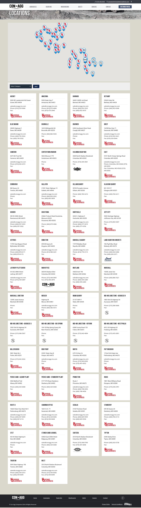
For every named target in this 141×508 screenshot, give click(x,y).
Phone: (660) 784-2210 (80, 194)
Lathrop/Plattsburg (17, 268)
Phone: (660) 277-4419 (80, 224)
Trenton (13, 461)
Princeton (76, 378)
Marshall (107, 268)
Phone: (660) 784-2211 (111, 194)
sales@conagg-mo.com (18, 106)
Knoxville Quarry (79, 240)
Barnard (76, 96)
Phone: (75, 136)
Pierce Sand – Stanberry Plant (52, 378)
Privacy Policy (105, 505)
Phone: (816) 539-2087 (18, 280)
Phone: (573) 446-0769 (80, 443)
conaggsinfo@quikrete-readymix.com (118, 1)
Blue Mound (14, 124)
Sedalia (75, 406)
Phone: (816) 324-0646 (49, 418)
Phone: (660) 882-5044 (49, 134)
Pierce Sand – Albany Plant (19, 378)
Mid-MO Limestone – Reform (82, 324)
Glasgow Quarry (110, 184)
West (43, 461)
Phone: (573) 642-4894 (80, 334)
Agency (12, 96)
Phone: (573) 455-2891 (111, 334)
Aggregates (31, 7)
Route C (13, 406)
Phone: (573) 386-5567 (18, 334)
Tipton (106, 433)
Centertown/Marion (49, 152)
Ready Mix (48, 7)
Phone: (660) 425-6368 (111, 108)
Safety (80, 7)
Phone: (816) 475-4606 (49, 108)
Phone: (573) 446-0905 (49, 278)
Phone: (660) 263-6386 (111, 252)
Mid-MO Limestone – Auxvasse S (21, 324)
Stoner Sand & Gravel (49, 433)
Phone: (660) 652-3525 (80, 108)
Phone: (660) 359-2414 (18, 473)
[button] (49, 31)
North (75, 350)
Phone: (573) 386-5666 (111, 306)
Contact (108, 7)
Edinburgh (14, 184)
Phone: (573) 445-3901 (80, 162)
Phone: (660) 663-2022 (49, 196)
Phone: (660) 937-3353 (18, 224)
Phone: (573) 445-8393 (80, 362)
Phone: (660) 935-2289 (80, 280)
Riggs (106, 378)
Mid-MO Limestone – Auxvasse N (115, 296)
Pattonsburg (108, 350)
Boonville (45, 124)
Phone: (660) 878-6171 (18, 252)
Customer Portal (125, 7)
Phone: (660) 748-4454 (80, 390)
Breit (106, 124)
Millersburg (14, 350)
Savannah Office (47, 406)
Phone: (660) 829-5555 (80, 418)
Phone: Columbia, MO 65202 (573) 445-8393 (115, 165)
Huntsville (77, 212)
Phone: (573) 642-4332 (18, 360)
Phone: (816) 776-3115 (80, 252)
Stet (12, 433)
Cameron (13, 152)
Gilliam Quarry (78, 184)
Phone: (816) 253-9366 (18, 108)
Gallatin (45, 184)
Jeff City (107, 212)
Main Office (45, 268)
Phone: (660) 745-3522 (18, 136)
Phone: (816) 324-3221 (111, 136)
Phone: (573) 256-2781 (111, 387)
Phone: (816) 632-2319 (18, 164)
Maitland (76, 268)
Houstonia (45, 212)
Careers (93, 7)
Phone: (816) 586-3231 (49, 252)
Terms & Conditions (116, 505)
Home (35, 499)
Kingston (45, 240)
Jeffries (13, 240)
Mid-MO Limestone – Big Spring (52, 324)
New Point (45, 350)
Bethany (107, 96)
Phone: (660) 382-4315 (49, 308)
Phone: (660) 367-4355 (18, 418)
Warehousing (64, 7)
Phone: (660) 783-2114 (111, 418)
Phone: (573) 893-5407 (111, 222)
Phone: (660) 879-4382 (49, 224)
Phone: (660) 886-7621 (111, 278)
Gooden (12, 212)
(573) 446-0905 (100, 1)
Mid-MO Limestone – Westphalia (115, 324)
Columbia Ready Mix (79, 152)
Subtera (76, 433)
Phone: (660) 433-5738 (111, 443)
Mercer (44, 296)
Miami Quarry (77, 296)
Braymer (76, 124)
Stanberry (108, 406)
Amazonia (45, 96)
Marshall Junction (17, 296)
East (105, 152)
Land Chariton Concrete (112, 240)
